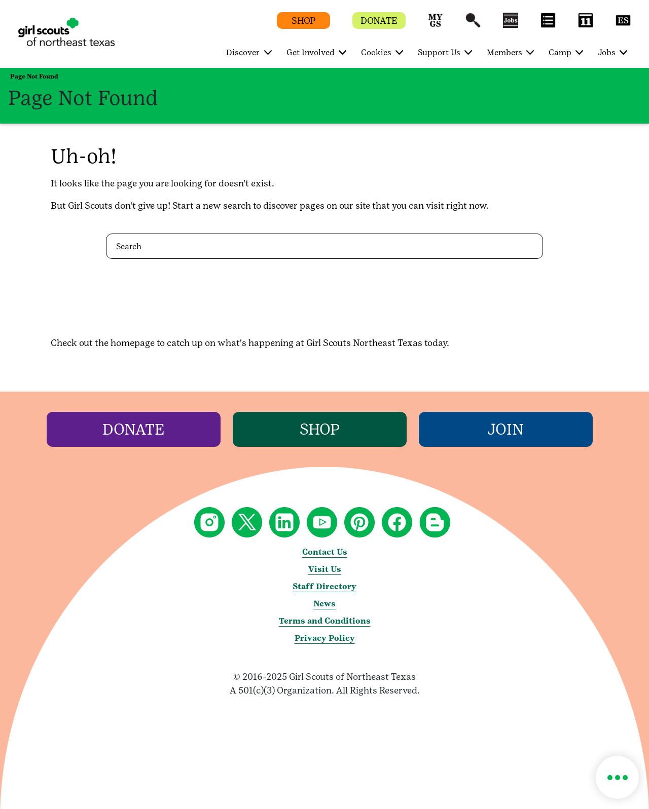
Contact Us (324, 552)
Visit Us (324, 569)
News (324, 603)
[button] (435, 25)
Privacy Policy (325, 638)
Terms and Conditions (325, 621)
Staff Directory (324, 586)
